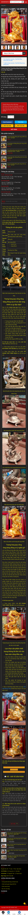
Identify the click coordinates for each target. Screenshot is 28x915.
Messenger (19, 913)
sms (24, 913)
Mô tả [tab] (3, 201)
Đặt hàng (14, 129)
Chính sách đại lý (6, 886)
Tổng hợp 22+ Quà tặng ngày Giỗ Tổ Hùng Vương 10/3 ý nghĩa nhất (16, 833)
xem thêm (14, 823)
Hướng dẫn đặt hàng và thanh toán (10, 881)
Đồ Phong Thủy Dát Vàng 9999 (13, 5)
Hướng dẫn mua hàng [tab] (11, 201)
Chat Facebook (7, 122)
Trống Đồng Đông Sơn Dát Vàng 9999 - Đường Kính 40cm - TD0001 (16, 151)
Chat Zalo (8, 913)
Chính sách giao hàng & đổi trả (9, 884)
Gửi (24, 53)
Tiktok (3, 913)
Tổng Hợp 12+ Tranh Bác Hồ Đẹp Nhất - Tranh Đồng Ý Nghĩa (16, 856)
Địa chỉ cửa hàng (6, 888)
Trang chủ (3, 5)
